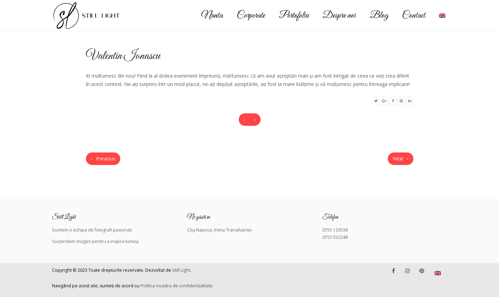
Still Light (181, 270)
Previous (103, 158)
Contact (413, 15)
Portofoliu (294, 15)
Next (401, 158)
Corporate (251, 15)
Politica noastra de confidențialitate (176, 286)
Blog (379, 15)
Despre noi (339, 15)
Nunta (212, 15)
